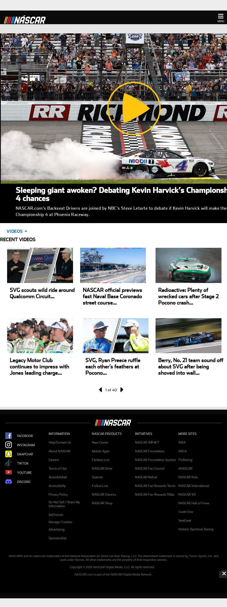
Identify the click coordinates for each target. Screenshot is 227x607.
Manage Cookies (60, 522)
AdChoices (56, 515)
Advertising (57, 529)
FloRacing (185, 460)
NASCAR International (193, 486)
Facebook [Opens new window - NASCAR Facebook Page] (19, 436)
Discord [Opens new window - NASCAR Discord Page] (17, 482)
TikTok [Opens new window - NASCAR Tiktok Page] (17, 463)
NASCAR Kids (188, 477)
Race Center (100, 442)
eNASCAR (185, 468)
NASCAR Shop (102, 503)
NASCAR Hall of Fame (193, 503)
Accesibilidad (58, 477)
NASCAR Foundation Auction (155, 460)
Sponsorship (57, 538)
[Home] (28, 19)
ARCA (182, 451)
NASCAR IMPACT (147, 442)
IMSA (182, 442)
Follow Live (100, 486)
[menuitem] (70, 522)
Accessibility (57, 486)
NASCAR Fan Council (149, 468)
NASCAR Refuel (146, 477)
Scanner (97, 477)
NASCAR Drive (102, 468)
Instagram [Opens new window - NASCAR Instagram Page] (20, 445)
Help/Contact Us (60, 442)
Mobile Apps (101, 451)
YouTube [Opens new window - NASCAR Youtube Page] (18, 473)
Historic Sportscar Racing (195, 529)
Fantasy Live (101, 460)
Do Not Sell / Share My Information (64, 504)
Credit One (185, 512)
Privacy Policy (58, 494)
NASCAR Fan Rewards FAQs (154, 494)
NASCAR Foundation (149, 451)
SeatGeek (184, 520)
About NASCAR (59, 451)
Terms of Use (58, 468)
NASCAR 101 (187, 494)
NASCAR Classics (104, 494)
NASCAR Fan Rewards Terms (155, 486)
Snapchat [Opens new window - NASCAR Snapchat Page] (19, 454)
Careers (54, 460)
